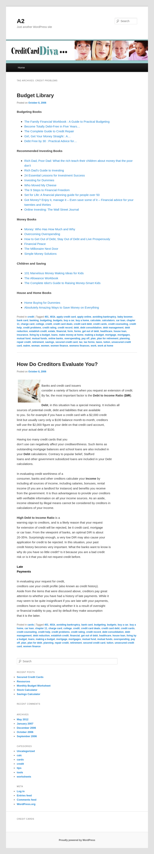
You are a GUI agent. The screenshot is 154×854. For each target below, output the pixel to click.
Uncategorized (26, 751)
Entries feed (24, 795)
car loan (120, 320)
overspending (72, 338)
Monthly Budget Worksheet (34, 685)
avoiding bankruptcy (104, 316)
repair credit (24, 342)
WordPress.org (26, 804)
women (45, 345)
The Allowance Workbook (41, 278)
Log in (21, 791)
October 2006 (25, 732)
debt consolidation (91, 327)
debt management (113, 327)
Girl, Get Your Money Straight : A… (47, 136)
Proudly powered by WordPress (77, 840)
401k (52, 316)
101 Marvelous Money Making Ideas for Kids (54, 273)
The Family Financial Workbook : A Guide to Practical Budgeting (66, 121)
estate (51, 331)
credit (30, 316)
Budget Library (35, 95)
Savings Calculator (28, 694)
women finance (59, 345)
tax (80, 342)
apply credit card (66, 316)
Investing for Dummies (39, 180)
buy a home (82, 320)
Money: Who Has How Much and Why (49, 229)
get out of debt (90, 331)
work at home (105, 345)
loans (54, 334)
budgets (58, 320)
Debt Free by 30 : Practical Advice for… (50, 141)
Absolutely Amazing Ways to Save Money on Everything (61, 307)
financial (61, 331)
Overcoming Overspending (42, 234)
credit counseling (118, 324)
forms (77, 331)
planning (125, 338)
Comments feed (26, 799)
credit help (44, 632)
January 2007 (25, 723)
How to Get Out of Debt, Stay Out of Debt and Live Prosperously (67, 239)
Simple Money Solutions (40, 253)
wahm (26, 345)
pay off (85, 338)
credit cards (100, 324)
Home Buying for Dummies (42, 302)
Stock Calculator (27, 689)
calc (19, 755)
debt (76, 327)
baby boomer (125, 316)
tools (20, 772)
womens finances (79, 345)
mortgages (124, 334)
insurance (22, 334)
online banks (55, 338)
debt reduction (41, 635)
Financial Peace (35, 244)
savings (49, 342)
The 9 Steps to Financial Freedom (47, 190)
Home (21, 67)
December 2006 (26, 727)
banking (34, 320)
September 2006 (27, 736)
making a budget (94, 334)
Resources (23, 681)
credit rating (49, 327)
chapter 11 (41, 628)
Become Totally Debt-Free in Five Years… (52, 126)
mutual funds (39, 338)
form (70, 331)
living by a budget (39, 334)
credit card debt (83, 324)
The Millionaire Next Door (41, 248)
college (40, 324)
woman (35, 345)
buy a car (69, 320)
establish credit (38, 331)
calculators (108, 320)
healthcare (106, 331)
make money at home (71, 334)
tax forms (89, 342)
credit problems (32, 327)
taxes (99, 342)
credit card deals (62, 324)
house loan (120, 331)
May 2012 (22, 719)
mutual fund (24, 338)
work (93, 345)
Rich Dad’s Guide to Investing (44, 170)
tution (106, 342)
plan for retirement (107, 338)
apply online (84, 316)
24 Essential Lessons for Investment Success (54, 175)
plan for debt (34, 642)
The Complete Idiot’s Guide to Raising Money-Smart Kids (62, 283)
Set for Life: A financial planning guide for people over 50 (61, 195)
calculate (95, 320)
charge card (27, 324)
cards (30, 624)
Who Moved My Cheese (40, 185)
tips (19, 767)
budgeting (46, 320)
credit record (65, 327)
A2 (20, 21)
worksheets (24, 776)
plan (93, 338)
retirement (38, 342)
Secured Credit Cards (30, 677)
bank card (22, 320)
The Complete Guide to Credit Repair (49, 131)
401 (47, 316)
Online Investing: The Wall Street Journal (51, 209)
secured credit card (67, 342)
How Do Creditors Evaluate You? (57, 364)
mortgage (110, 334)
